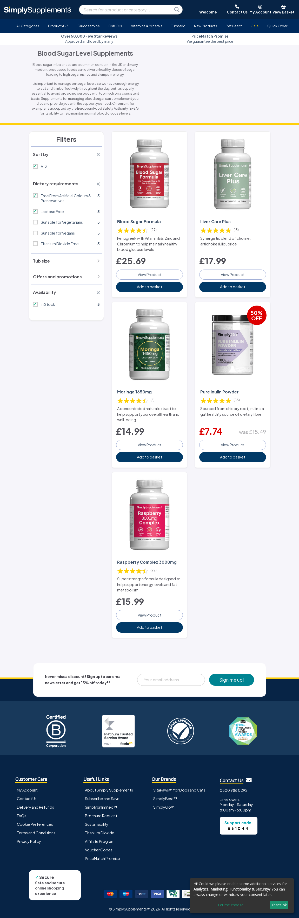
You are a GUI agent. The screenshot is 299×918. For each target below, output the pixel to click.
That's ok (279, 904)
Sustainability (96, 824)
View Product (149, 274)
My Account (27, 789)
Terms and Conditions (36, 832)
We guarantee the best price (210, 39)
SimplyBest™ (165, 798)
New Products (205, 26)
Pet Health (234, 26)
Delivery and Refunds (35, 806)
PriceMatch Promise (102, 858)
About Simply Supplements (109, 789)
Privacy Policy (29, 841)
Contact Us (27, 798)
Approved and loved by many (89, 39)
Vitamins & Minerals (146, 26)
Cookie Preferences (35, 824)
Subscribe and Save (102, 798)
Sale (254, 26)
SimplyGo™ (164, 806)
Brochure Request (101, 815)
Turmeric (178, 26)
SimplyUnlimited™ (101, 806)
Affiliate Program (100, 841)
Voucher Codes (98, 850)
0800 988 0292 (234, 790)
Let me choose (230, 904)
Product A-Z (58, 26)
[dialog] (242, 895)
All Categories (27, 26)
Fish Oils (115, 26)
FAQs (21, 815)
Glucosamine (88, 26)
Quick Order (277, 26)
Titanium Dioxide (99, 832)
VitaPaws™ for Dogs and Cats (179, 789)
